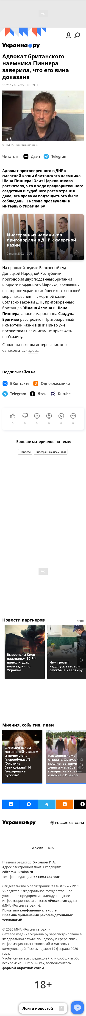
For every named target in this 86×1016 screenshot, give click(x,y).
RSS (51, 848)
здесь (33, 350)
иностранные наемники (51, 452)
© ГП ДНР (7, 144)
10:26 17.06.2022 (13, 85)
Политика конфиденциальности (29, 910)
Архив (38, 848)
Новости (25, 452)
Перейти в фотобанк (26, 144)
